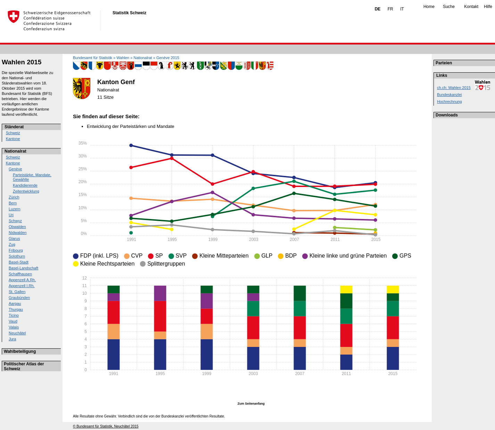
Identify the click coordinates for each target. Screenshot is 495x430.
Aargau (15, 303)
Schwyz (15, 221)
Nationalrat (15, 151)
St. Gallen (17, 292)
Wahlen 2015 (21, 62)
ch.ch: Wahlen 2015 (454, 88)
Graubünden (19, 297)
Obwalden (17, 227)
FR (390, 9)
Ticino (14, 315)
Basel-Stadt (18, 262)
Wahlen (122, 58)
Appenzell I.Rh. (22, 286)
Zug (12, 244)
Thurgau (16, 309)
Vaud (13, 321)
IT (402, 9)
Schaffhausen (20, 274)
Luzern (14, 209)
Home (429, 6)
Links (441, 75)
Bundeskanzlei (449, 94)
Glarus (14, 238)
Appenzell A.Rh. (22, 280)
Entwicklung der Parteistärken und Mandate (130, 126)
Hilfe (488, 6)
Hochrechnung (449, 101)
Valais (14, 327)
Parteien (444, 62)
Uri (11, 215)
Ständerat (14, 126)
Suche (449, 6)
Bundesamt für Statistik (92, 58)
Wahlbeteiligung (20, 351)
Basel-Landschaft (23, 268)
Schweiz (13, 133)
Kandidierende (25, 185)
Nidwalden (17, 232)
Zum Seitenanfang (251, 403)
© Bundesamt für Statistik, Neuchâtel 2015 (106, 426)
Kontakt (471, 6)
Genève (15, 169)
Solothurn (17, 256)
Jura (12, 339)
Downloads (447, 115)
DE (378, 9)
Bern (13, 203)
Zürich (14, 197)
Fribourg (16, 250)
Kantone (13, 139)
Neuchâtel (17, 333)
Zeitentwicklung (26, 191)
